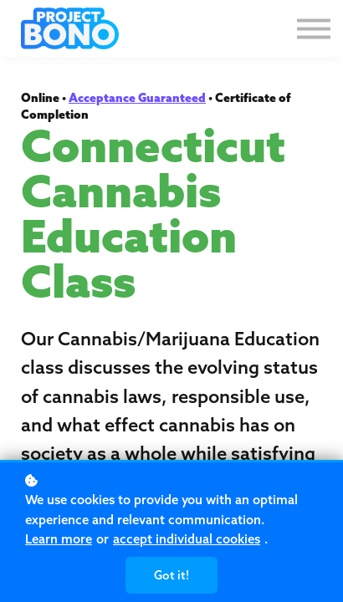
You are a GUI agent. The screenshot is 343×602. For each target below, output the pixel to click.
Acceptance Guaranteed (137, 97)
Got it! (171, 575)
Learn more (58, 539)
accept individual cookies (186, 539)
